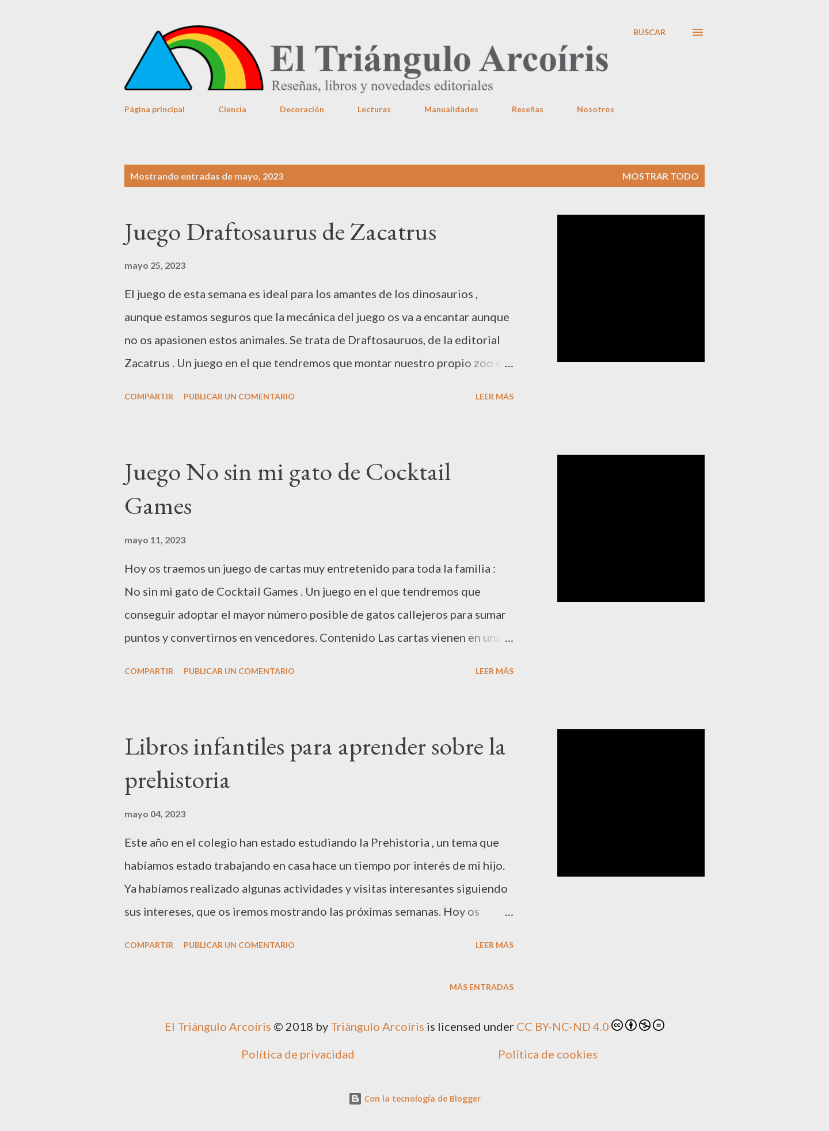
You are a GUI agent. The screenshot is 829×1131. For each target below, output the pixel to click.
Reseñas (527, 109)
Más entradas (482, 987)
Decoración (302, 109)
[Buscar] (649, 32)
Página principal (154, 109)
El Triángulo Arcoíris (218, 1026)
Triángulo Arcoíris (377, 1026)
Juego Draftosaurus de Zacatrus (280, 231)
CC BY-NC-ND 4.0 (562, 1026)
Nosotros (595, 109)
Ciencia (232, 109)
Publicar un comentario (239, 396)
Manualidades (451, 109)
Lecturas (374, 109)
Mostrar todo (660, 175)
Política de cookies (548, 1054)
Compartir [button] (148, 396)
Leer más (495, 396)
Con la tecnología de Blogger (414, 1098)
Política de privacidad (298, 1054)
